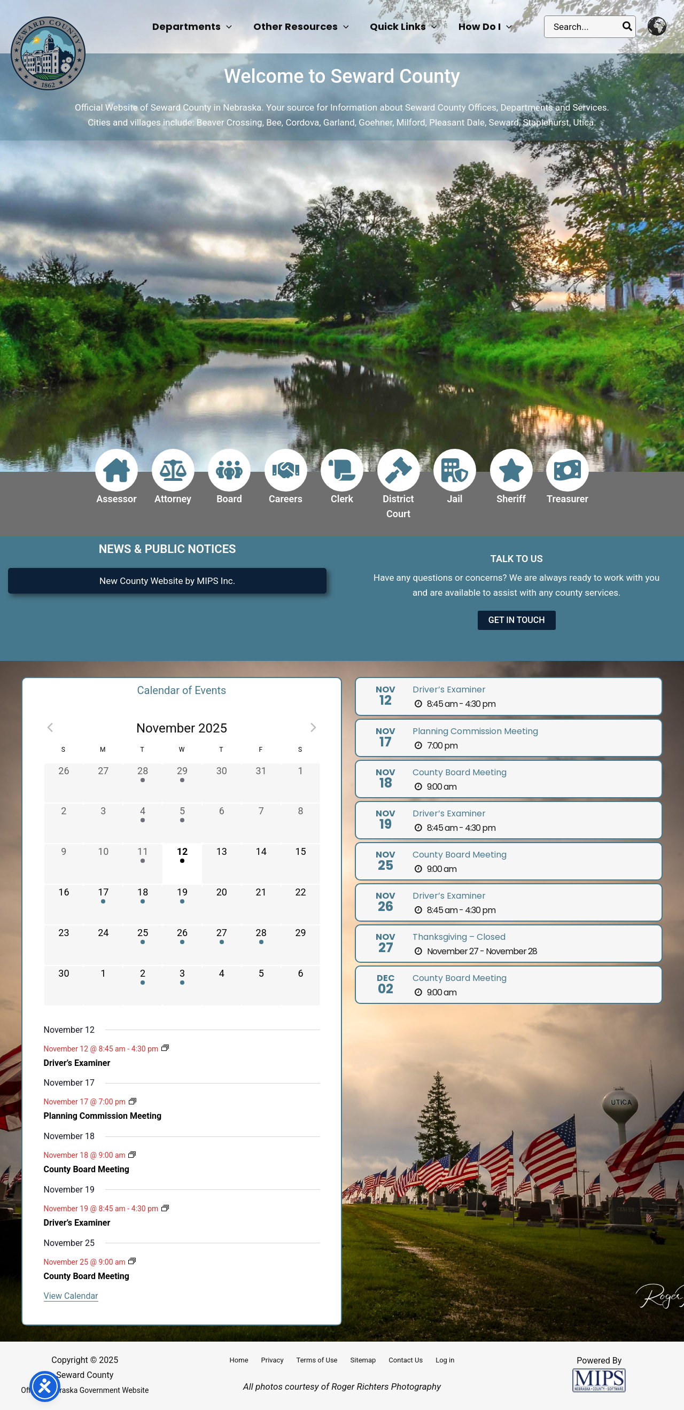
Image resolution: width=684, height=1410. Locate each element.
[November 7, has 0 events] (261, 823)
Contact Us (405, 1360)
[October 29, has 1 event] (182, 783)
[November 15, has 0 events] (301, 864)
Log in (445, 1360)
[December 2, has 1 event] (142, 986)
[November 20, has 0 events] (222, 904)
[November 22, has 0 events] (301, 904)
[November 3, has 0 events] (103, 823)
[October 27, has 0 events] (103, 783)
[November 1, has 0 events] (301, 783)
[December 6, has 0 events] (301, 986)
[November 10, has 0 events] (103, 864)
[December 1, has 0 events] (103, 986)
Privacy (272, 1360)
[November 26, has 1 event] (182, 945)
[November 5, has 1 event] (182, 823)
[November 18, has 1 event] (142, 904)
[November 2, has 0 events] (64, 823)
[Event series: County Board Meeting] (132, 1155)
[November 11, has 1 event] (142, 864)
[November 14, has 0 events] (261, 864)
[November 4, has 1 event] (142, 823)
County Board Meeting (86, 1169)
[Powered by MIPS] (599, 1379)
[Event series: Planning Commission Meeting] (132, 1102)
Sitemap (363, 1360)
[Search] (627, 26)
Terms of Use (317, 1360)
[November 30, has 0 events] (64, 986)
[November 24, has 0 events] (103, 945)
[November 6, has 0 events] (222, 823)
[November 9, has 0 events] (64, 864)
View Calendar (71, 1296)
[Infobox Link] (116, 483)
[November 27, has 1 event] (222, 945)
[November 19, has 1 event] (182, 904)
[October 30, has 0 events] (222, 783)
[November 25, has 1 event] (142, 945)
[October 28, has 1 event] (142, 783)
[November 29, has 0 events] (301, 945)
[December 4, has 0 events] (222, 986)
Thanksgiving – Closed (459, 937)
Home (239, 1360)
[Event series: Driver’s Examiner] (165, 1049)
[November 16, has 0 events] (64, 904)
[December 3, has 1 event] (182, 986)
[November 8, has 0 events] (301, 823)
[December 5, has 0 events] (261, 986)
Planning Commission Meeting (103, 1116)
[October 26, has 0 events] (64, 783)
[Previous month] (50, 727)
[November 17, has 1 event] (103, 904)
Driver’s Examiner (77, 1063)
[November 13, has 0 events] (222, 864)
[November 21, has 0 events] (261, 904)
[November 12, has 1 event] (182, 864)
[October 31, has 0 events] (261, 783)
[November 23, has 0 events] (64, 945)
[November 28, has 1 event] (261, 945)
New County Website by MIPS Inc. (167, 580)
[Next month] (313, 727)
